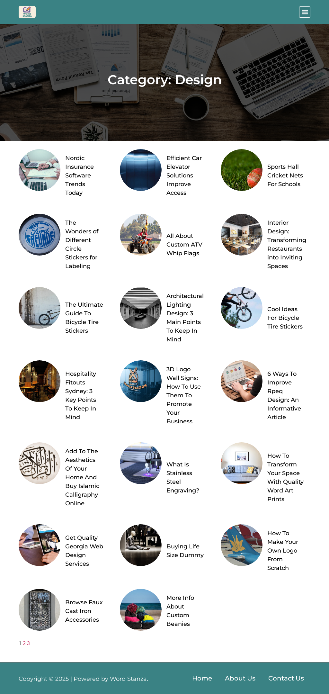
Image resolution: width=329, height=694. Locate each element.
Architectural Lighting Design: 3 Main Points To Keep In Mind (185, 318)
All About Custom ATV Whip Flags (184, 244)
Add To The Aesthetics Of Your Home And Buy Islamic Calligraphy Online (82, 477)
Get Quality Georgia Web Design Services (84, 550)
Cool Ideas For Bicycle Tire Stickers (285, 318)
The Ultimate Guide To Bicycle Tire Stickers (84, 317)
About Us (240, 678)
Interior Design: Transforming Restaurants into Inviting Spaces (286, 244)
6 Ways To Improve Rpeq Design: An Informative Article (284, 395)
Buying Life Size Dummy (185, 551)
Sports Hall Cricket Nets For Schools (285, 175)
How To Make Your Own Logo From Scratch (282, 551)
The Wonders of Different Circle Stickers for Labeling (81, 244)
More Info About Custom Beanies (180, 610)
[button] (304, 12)
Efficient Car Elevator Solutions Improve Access (184, 175)
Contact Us (286, 678)
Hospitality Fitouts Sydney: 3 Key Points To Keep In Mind (80, 395)
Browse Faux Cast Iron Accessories (84, 611)
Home (202, 678)
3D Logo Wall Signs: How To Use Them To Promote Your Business (183, 395)
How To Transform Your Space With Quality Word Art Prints (285, 477)
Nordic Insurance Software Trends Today (79, 175)
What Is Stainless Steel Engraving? (182, 477)
